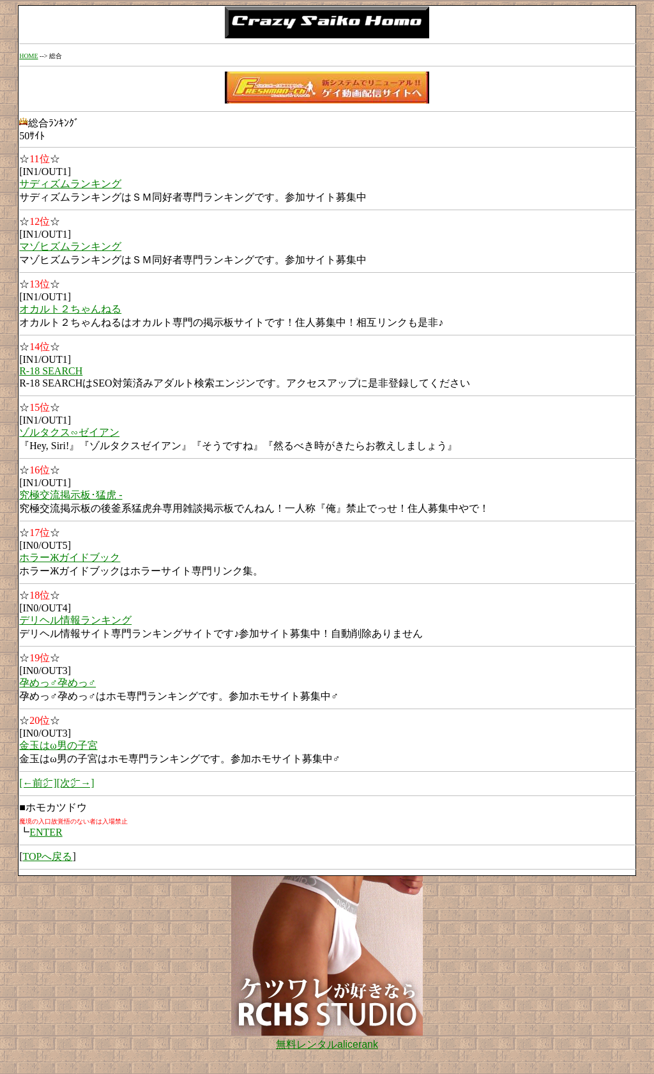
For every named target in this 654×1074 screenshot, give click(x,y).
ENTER (46, 832)
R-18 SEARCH (50, 370)
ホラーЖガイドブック (69, 557)
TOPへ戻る (47, 856)
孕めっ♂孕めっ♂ (57, 682)
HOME (28, 55)
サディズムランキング (70, 183)
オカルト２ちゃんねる (70, 308)
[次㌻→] (76, 783)
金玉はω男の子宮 (58, 745)
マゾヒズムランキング (70, 246)
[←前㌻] (38, 783)
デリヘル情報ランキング (75, 620)
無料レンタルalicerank (327, 1044)
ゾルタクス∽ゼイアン (69, 432)
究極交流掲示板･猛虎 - (70, 494)
